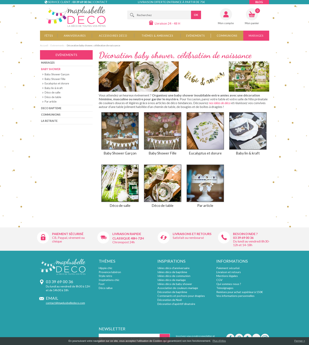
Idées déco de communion (173, 276)
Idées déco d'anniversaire (173, 268)
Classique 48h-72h (128, 238)
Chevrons (105, 295)
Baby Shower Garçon (57, 74)
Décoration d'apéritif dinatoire (176, 304)
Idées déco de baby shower (174, 284)
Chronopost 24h (123, 242)
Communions (227, 35)
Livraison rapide (126, 234)
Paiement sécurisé (67, 234)
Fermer (298, 340)
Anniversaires (75, 35)
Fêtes (49, 35)
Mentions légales (227, 276)
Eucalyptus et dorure (57, 83)
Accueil (44, 45)
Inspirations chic (109, 280)
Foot (102, 284)
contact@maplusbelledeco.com (65, 303)
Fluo (101, 299)
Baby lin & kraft (54, 88)
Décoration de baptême (172, 292)
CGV (219, 280)
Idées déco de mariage (171, 280)
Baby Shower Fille (55, 79)
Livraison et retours (228, 272)
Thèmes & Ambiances (157, 35)
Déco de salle (52, 92)
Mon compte (226, 23)
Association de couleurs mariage (177, 288)
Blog (259, 2)
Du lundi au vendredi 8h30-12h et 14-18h (251, 243)
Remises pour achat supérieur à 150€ (239, 292)
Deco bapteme (51, 108)
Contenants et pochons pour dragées (181, 295)
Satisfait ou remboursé (188, 237)
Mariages (256, 35)
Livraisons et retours (192, 234)
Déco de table (53, 97)
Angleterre (106, 304)
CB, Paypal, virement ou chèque (68, 239)
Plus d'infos (219, 340)
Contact (100, 2)
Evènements (195, 35)
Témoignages (224, 288)
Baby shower (51, 69)
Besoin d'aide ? (245, 234)
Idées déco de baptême (172, 272)
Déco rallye (106, 288)
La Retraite (49, 120)
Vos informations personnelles (235, 295)
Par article (50, 101)
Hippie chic (105, 268)
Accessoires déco (113, 35)
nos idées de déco (220, 103)
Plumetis (104, 292)
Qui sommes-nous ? (228, 284)
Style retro (105, 276)
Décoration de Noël (169, 299)
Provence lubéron (110, 272)
